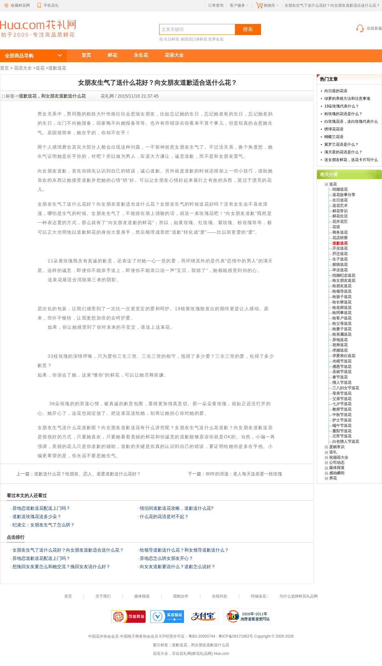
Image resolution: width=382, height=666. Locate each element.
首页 (86, 55)
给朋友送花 (341, 286)
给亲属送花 (341, 334)
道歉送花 (57, 67)
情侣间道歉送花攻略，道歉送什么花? (177, 508)
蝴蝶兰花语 (333, 137)
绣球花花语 (333, 129)
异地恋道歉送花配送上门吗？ (41, 508)
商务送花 (340, 232)
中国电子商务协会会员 (139, 636)
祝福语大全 (338, 457)
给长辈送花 (341, 302)
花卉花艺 (340, 221)
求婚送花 (340, 350)
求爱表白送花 (343, 356)
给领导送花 (341, 291)
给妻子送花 (341, 329)
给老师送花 (341, 307)
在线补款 (219, 596)
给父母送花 (341, 323)
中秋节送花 (341, 415)
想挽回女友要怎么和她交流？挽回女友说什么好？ (61, 566)
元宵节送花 (341, 436)
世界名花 (215, 39)
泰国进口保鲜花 (193, 39)
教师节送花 (341, 409)
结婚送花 (340, 189)
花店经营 (340, 238)
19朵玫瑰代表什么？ (341, 106)
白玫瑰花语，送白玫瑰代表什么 (351, 121)
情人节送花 (341, 382)
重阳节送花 (341, 431)
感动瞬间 (336, 473)
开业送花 (340, 248)
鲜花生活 (340, 216)
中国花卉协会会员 (103, 636)
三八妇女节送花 (345, 388)
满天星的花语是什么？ (343, 152)
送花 (40, 67)
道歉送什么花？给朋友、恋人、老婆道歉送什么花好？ (87, 473)
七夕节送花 (341, 404)
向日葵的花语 (335, 91)
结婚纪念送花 (343, 275)
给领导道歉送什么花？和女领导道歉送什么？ (184, 550)
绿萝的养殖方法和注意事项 (347, 98)
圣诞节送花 (341, 372)
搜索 (248, 29)
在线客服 (368, 28)
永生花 (141, 55)
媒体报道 (336, 467)
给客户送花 (341, 318)
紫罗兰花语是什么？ (341, 144)
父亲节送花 (341, 399)
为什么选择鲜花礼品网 (298, 596)
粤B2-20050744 (201, 636)
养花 (333, 478)
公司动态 (336, 462)
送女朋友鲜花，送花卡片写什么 (351, 159)
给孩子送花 (341, 297)
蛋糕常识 (336, 447)
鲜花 (112, 55)
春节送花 (340, 377)
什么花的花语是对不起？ (164, 516)
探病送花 (340, 264)
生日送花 (340, 200)
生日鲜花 (171, 39)
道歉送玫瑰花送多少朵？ (36, 516)
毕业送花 (340, 270)
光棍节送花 (341, 361)
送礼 (333, 452)
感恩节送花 (341, 366)
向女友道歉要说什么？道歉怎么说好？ (178, 566)
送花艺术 (340, 205)
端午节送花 (341, 425)
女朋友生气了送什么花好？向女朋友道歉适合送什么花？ (68, 550)
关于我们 (103, 596)
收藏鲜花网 (16, 5)
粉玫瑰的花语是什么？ (343, 114)
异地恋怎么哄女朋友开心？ (166, 558)
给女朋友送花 (343, 280)
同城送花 (258, 596)
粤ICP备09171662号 (235, 636)
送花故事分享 (343, 195)
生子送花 (340, 259)
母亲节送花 (341, 393)
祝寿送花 (340, 345)
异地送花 (340, 340)
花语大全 (174, 55)
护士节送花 (341, 420)
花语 (336, 227)
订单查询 (215, 5)
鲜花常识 (340, 211)
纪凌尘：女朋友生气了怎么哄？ (43, 524)
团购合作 (180, 596)
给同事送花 (341, 313)
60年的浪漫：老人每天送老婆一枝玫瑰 (244, 473)
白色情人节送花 (345, 441)
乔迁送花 (340, 254)
